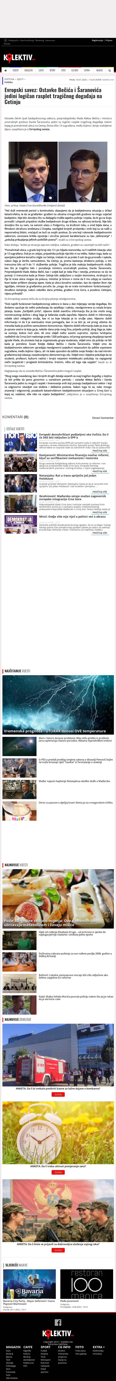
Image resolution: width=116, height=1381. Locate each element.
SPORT (52, 70)
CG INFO (74, 70)
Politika (9, 82)
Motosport (46, 1359)
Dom (8, 1369)
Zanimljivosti (29, 1359)
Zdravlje (9, 1362)
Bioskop (27, 1356)
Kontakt (7, 43)
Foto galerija (80, 1353)
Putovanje (10, 1372)
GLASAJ (58, 1094)
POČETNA (9, 79)
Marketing (39, 40)
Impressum (50, 40)
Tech (8, 1359)
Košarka (44, 1353)
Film (25, 1365)
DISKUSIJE (18, 1019)
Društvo (61, 1350)
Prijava (109, 40)
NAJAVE (99, 70)
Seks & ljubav (12, 1378)
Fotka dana (80, 1350)
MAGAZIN (29, 70)
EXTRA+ (87, 70)
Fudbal (44, 1350)
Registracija (97, 40)
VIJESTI (16, 70)
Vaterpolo (45, 1365)
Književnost (28, 1362)
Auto (8, 1375)
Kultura (26, 1353)
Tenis (43, 1356)
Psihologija (11, 1365)
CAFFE (41, 70)
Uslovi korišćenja (27, 40)
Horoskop (97, 1353)
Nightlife (27, 1350)
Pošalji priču (13, 40)
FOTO (63, 70)
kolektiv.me (108, 79)
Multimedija (98, 1350)
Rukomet (45, 1362)
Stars (8, 1350)
